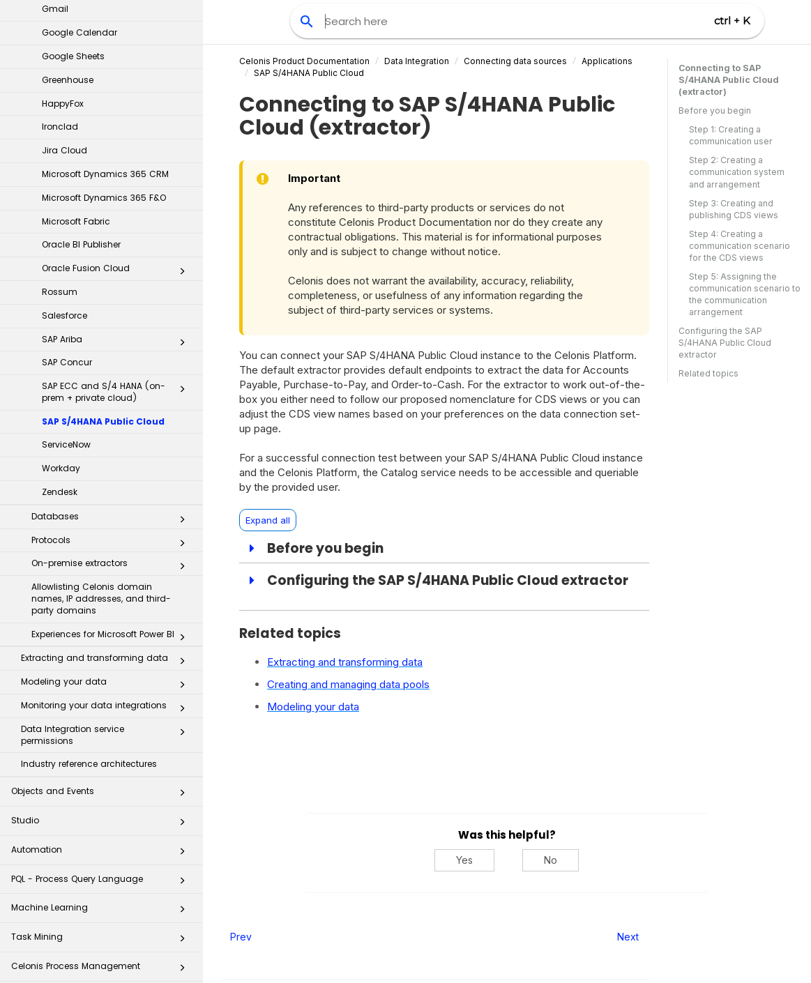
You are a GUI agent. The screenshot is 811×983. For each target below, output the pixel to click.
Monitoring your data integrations (107, 521)
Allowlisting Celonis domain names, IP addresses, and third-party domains (101, 411)
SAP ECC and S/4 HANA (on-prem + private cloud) (117, 204)
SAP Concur (67, 175)
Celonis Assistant (48, 895)
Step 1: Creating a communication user (731, 135)
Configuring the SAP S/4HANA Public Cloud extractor (725, 343)
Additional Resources (102, 957)
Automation (102, 666)
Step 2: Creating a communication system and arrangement (737, 172)
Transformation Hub (102, 870)
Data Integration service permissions (107, 547)
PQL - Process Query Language (102, 695)
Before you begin (715, 110)
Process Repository (102, 841)
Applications (607, 61)
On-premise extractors (112, 378)
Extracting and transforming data (107, 473)
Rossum (59, 104)
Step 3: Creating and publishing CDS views (733, 209)
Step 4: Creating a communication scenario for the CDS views (739, 246)
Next (628, 937)
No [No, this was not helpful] (550, 860)
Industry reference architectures (89, 576)
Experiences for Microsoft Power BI (112, 450)
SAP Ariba (117, 155)
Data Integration (416, 61)
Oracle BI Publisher (81, 57)
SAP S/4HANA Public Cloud (103, 234)
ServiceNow (66, 257)
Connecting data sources (515, 61)
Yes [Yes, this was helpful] (464, 860)
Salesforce (64, 128)
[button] (182, 86)
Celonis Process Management (102, 782)
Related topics (708, 373)
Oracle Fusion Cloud (117, 84)
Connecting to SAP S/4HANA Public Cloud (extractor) (729, 80)
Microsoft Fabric (76, 34)
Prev (241, 937)
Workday (61, 281)
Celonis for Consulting (102, 928)
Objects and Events (102, 607)
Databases (112, 332)
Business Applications (102, 812)
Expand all (267, 520)
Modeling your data (107, 497)
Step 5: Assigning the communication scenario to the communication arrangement (745, 294)
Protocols (112, 355)
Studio (102, 637)
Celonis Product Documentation (304, 61)
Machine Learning (102, 724)
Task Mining (102, 753)
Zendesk (59, 304)
